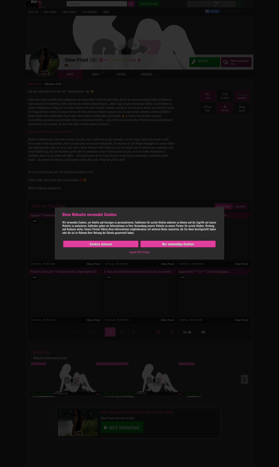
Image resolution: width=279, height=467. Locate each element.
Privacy (146, 252)
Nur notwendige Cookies (178, 244)
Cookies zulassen (101, 244)
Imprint (133, 252)
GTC (139, 252)
